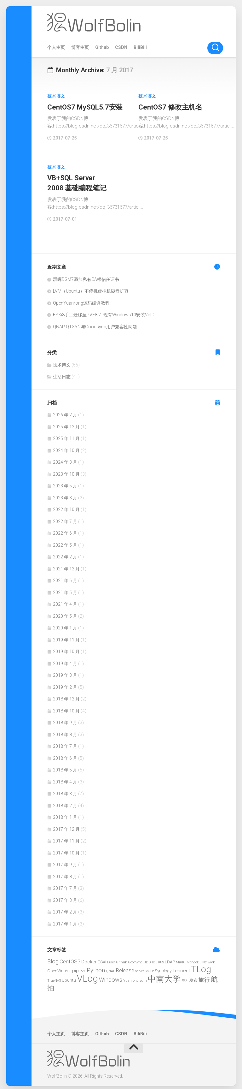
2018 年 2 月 (65, 802)
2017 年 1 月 (65, 920)
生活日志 (62, 373)
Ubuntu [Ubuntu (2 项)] (69, 976)
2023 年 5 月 (65, 482)
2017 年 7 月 (65, 885)
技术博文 (56, 95)
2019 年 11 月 (66, 636)
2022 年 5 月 (65, 541)
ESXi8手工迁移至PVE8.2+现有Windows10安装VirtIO (104, 311)
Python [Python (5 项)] (96, 967)
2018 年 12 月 (66, 696)
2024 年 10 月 (66, 447)
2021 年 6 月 (65, 577)
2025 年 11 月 (66, 435)
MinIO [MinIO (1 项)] (181, 959)
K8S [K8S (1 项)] (161, 959)
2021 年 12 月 (66, 565)
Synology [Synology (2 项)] (163, 967)
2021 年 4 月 (65, 601)
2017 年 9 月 (65, 861)
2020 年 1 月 (65, 625)
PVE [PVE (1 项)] (83, 968)
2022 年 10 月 (66, 506)
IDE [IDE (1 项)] (154, 959)
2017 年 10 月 (66, 849)
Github (102, 47)
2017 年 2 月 (65, 909)
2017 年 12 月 (66, 826)
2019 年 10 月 (66, 648)
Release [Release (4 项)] (125, 967)
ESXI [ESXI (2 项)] (102, 958)
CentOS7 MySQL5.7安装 (84, 106)
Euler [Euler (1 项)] (111, 959)
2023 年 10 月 (66, 470)
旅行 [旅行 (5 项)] (204, 976)
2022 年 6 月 (65, 530)
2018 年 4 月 (65, 778)
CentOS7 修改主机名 (169, 106)
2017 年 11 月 (66, 838)
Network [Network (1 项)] (208, 959)
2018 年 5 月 (65, 767)
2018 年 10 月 (66, 707)
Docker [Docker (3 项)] (89, 958)
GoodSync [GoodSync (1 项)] (135, 959)
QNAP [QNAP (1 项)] (110, 968)
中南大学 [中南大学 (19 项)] (164, 975)
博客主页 (80, 47)
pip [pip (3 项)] (75, 968)
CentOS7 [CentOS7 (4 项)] (70, 958)
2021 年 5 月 (65, 589)
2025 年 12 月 (66, 423)
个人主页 (56, 47)
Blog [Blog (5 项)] (53, 958)
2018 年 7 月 (65, 743)
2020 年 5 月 (65, 613)
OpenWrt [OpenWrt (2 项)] (55, 967)
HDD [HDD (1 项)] (147, 959)
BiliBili (140, 47)
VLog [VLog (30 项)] (87, 975)
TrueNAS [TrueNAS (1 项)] (54, 977)
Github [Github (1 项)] (121, 959)
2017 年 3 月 (65, 897)
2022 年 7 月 (65, 518)
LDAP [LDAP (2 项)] (170, 958)
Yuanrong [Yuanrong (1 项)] (131, 977)
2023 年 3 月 (65, 494)
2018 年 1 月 (65, 814)
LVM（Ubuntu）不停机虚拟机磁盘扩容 (91, 288)
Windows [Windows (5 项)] (110, 976)
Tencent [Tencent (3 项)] (181, 968)
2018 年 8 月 (65, 731)
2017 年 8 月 (65, 873)
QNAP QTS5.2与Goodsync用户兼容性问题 (95, 323)
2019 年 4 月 (65, 660)
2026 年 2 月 (65, 411)
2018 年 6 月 (65, 755)
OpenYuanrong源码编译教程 (81, 299)
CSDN (121, 47)
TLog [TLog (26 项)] (201, 966)
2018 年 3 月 (65, 790)
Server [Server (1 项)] (139, 968)
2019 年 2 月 (65, 684)
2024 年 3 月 (65, 459)
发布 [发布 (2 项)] (193, 976)
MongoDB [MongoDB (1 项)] (194, 959)
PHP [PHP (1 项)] (68, 968)
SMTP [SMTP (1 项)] (149, 968)
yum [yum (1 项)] (143, 977)
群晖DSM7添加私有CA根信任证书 (86, 276)
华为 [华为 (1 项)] (185, 977)
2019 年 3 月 (65, 672)
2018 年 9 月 (65, 719)
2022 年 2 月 (65, 553)
